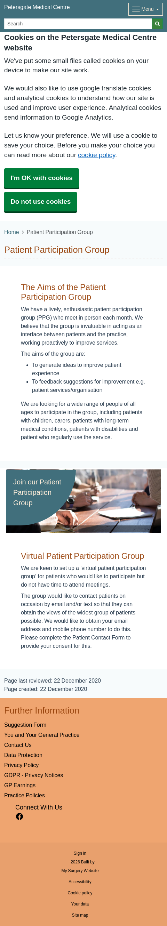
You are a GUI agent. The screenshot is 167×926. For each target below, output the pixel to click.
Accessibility (80, 882)
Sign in (80, 853)
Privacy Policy (21, 765)
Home (11, 232)
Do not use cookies (40, 201)
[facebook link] (19, 816)
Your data (80, 904)
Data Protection (23, 755)
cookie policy (96, 155)
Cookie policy (79, 893)
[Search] (78, 23)
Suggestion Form (25, 724)
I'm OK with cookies (41, 178)
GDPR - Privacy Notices (33, 775)
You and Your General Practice (42, 735)
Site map (80, 915)
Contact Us (18, 745)
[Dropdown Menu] (145, 9)
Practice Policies (24, 795)
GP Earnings (19, 785)
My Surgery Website (79, 871)
